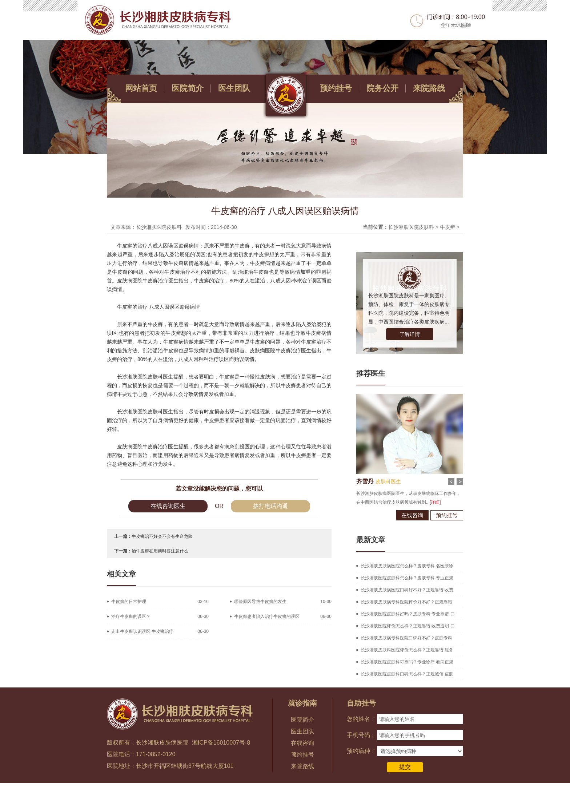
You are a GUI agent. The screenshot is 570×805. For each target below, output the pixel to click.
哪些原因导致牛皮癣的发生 (260, 601)
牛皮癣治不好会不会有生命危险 (162, 536)
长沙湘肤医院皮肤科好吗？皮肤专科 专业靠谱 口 (408, 613)
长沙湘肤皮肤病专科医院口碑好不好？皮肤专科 (406, 638)
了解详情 (410, 334)
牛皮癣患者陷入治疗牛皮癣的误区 (267, 616)
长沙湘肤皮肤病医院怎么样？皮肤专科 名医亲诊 (407, 565)
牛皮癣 (447, 227)
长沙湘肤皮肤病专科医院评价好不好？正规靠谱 (406, 601)
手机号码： (361, 735)
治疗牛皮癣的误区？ (130, 616)
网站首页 (141, 88)
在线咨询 (412, 515)
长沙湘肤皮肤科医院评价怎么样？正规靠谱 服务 (407, 650)
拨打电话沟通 (270, 506)
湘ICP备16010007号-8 (221, 742)
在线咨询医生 (167, 506)
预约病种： (361, 751)
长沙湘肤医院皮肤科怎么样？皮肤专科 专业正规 (407, 577)
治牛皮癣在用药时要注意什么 (160, 551)
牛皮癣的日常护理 (128, 601)
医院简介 (188, 88)
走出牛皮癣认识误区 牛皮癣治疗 (142, 631)
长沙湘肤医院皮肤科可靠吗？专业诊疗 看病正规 (407, 662)
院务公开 (382, 88)
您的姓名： (361, 719)
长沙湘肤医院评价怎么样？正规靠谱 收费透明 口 (408, 625)
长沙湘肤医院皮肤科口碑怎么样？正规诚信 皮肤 (407, 674)
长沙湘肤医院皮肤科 (411, 227)
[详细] (435, 502)
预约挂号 (336, 88)
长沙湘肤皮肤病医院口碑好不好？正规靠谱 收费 (407, 589)
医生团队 (234, 88)
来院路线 (429, 88)
